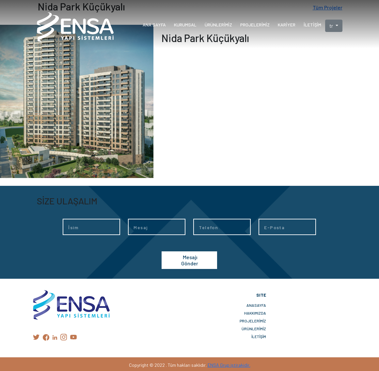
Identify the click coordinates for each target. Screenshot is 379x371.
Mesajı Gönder (189, 260)
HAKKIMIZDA (255, 313)
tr (331, 25)
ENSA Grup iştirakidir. (229, 365)
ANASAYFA (256, 305)
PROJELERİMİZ (253, 321)
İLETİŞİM (258, 336)
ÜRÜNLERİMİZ (254, 328)
